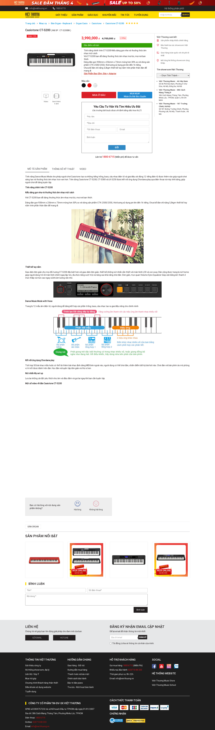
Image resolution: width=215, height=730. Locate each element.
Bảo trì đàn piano (75, 683)
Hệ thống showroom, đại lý (37, 670)
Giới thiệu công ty (33, 665)
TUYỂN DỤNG (141, 14)
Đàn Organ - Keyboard (61, 23)
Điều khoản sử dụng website (38, 687)
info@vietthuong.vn (38, 8)
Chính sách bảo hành (77, 678)
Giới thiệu (61, 14)
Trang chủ (30, 23)
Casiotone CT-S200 (114, 23)
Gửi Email (37, 637)
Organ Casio (82, 23)
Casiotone (97, 23)
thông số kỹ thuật (63, 168)
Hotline (64, 637)
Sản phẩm (77, 14)
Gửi (117, 147)
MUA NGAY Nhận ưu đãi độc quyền (135, 95)
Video (83, 168)
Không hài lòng (96, 506)
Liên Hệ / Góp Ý (32, 674)
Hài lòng (77, 506)
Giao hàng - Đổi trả (76, 665)
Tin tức (125, 14)
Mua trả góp (30, 678)
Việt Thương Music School (164, 685)
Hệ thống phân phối (174, 8)
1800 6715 (61, 8)
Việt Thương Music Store (163, 680)
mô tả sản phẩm (37, 168)
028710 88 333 (135, 670)
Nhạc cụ (43, 23)
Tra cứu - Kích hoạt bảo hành (81, 687)
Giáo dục (93, 14)
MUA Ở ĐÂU (98, 95)
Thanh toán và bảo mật (78, 674)
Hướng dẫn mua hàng (77, 670)
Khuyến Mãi (109, 14)
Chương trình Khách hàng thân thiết (41, 683)
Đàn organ (33, 526)
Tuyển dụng (30, 691)
